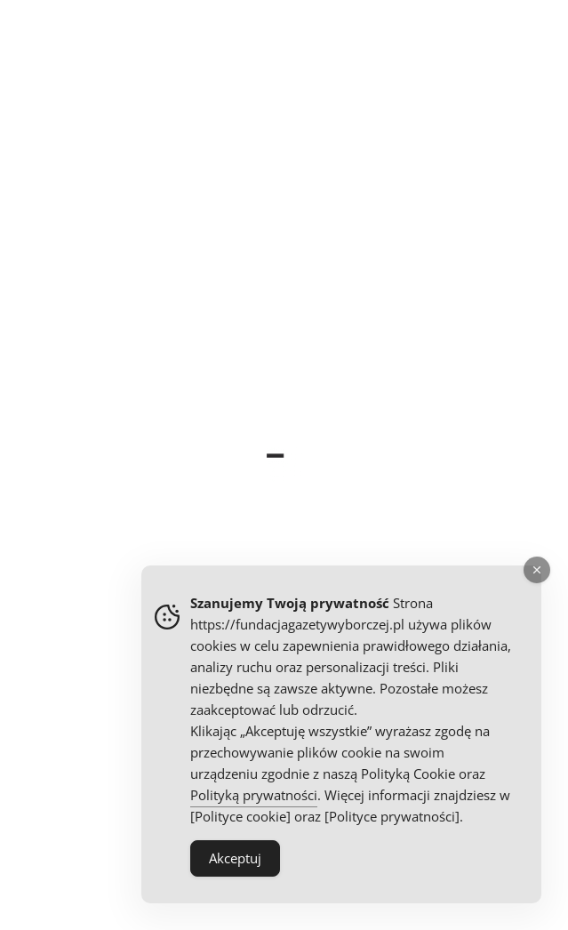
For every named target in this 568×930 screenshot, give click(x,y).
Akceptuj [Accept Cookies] (235, 858)
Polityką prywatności (253, 795)
